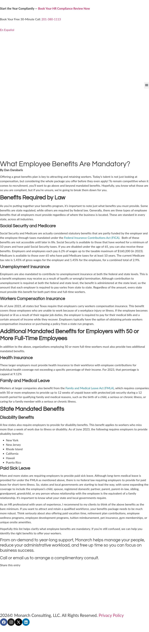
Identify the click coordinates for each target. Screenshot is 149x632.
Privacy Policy (111, 615)
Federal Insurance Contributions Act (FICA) (91, 237)
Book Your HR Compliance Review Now (64, 8)
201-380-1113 (51, 19)
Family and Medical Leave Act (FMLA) (89, 388)
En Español (7, 30)
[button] (146, 85)
